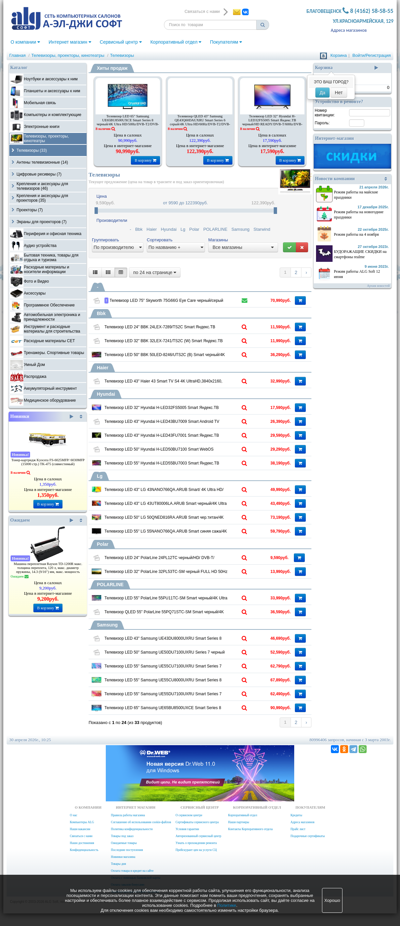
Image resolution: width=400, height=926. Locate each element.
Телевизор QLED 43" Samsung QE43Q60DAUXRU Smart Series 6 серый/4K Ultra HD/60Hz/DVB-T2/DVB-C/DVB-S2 (200, 122)
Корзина (338, 55)
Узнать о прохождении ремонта (196, 843)
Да (322, 92)
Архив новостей (378, 286)
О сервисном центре (189, 815)
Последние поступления (127, 850)
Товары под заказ (122, 836)
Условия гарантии (187, 829)
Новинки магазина (123, 857)
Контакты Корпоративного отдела (250, 829)
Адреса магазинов (349, 30)
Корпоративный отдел (176, 42)
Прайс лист (298, 829)
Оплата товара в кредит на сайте (132, 870)
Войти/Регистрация (371, 55)
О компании (25, 42)
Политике (226, 905)
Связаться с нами (81, 836)
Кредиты (296, 815)
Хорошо (332, 900)
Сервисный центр (121, 42)
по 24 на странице (154, 272)
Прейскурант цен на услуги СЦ (196, 850)
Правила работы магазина (128, 815)
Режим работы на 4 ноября (356, 234)
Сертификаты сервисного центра (197, 822)
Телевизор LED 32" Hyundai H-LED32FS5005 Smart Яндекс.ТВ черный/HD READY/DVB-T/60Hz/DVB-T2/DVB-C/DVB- (272, 122)
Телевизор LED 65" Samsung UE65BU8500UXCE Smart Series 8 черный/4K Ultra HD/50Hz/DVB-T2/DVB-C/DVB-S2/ (128, 122)
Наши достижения (82, 843)
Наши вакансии (80, 829)
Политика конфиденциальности (131, 829)
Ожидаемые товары (124, 843)
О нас (73, 815)
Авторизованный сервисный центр (198, 836)
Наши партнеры (238, 822)
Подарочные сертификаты (308, 836)
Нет (339, 92)
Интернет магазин (70, 42)
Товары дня (118, 864)
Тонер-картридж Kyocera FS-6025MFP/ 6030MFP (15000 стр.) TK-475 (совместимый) (48, 462)
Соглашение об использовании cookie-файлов (141, 822)
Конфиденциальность (84, 850)
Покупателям (226, 42)
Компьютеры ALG (82, 822)
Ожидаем (41, 520)
